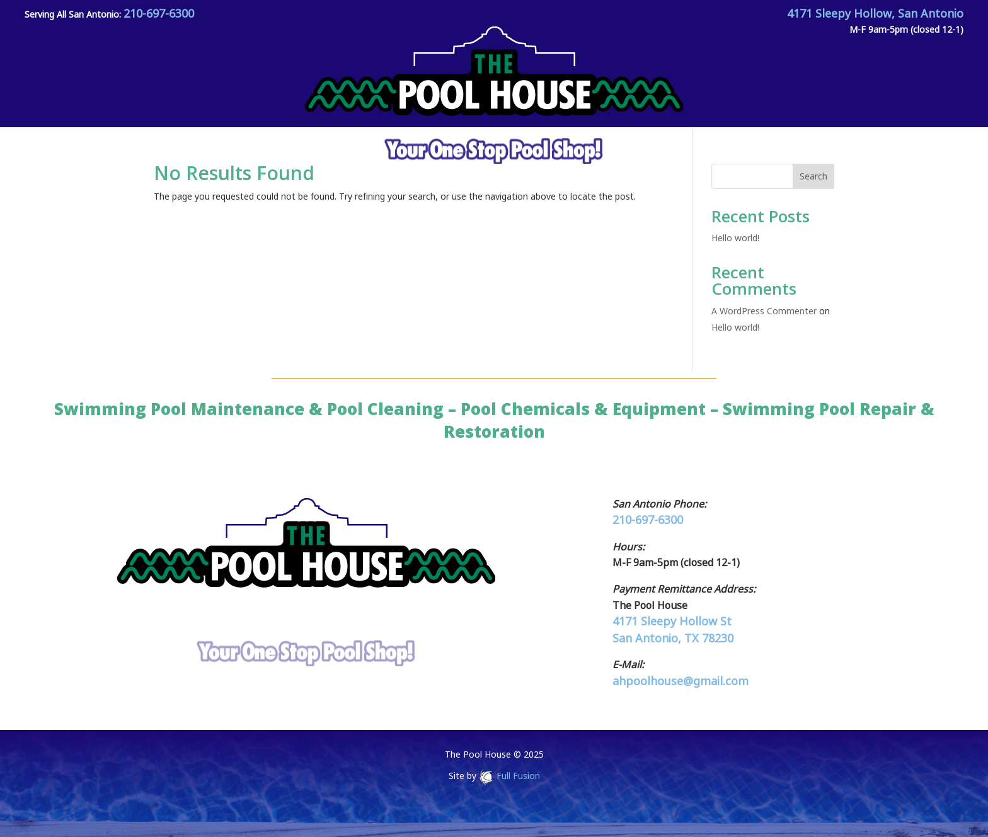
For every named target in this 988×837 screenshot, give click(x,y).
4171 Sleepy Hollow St (672, 621)
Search (813, 176)
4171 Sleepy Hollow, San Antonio (875, 13)
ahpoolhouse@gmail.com (680, 680)
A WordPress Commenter (764, 311)
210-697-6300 (158, 13)
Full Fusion (518, 776)
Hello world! (735, 238)
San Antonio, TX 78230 (672, 638)
